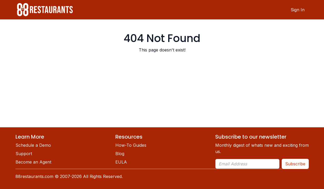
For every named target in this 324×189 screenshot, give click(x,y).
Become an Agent (33, 162)
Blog (119, 153)
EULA (121, 162)
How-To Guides (130, 145)
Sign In (298, 9)
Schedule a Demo (33, 145)
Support (24, 153)
